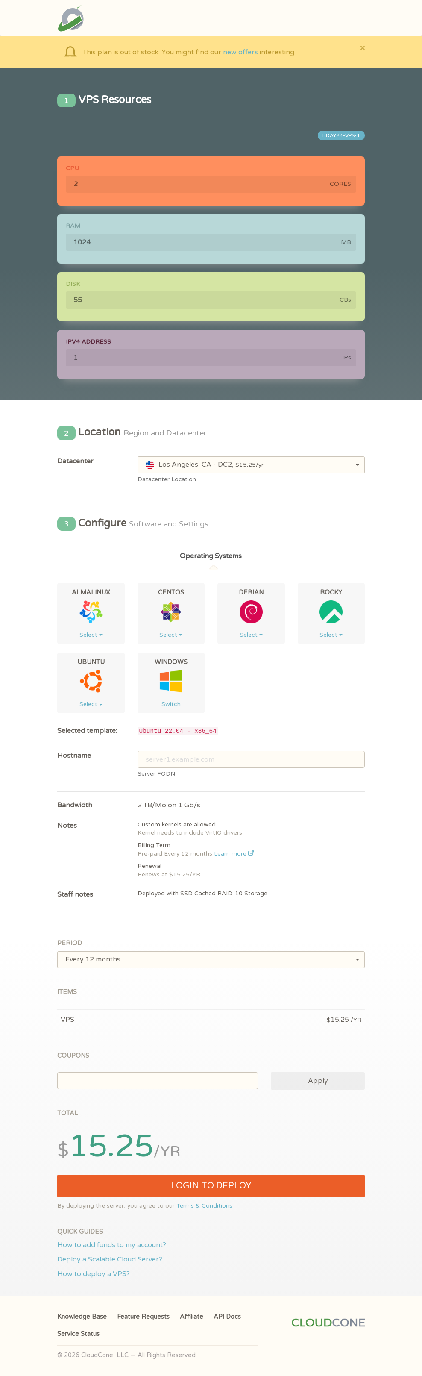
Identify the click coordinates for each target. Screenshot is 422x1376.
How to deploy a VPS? (93, 1274)
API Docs (227, 1316)
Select (91, 634)
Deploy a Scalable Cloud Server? (109, 1259)
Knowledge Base (82, 1316)
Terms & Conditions (204, 1206)
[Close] (362, 47)
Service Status (78, 1334)
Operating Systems (211, 556)
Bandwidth (74, 805)
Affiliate (191, 1316)
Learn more (234, 853)
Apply (318, 1080)
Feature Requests (143, 1316)
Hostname (74, 755)
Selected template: (87, 730)
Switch (171, 704)
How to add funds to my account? (111, 1245)
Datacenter (75, 461)
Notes (67, 825)
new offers (240, 52)
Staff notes (75, 894)
